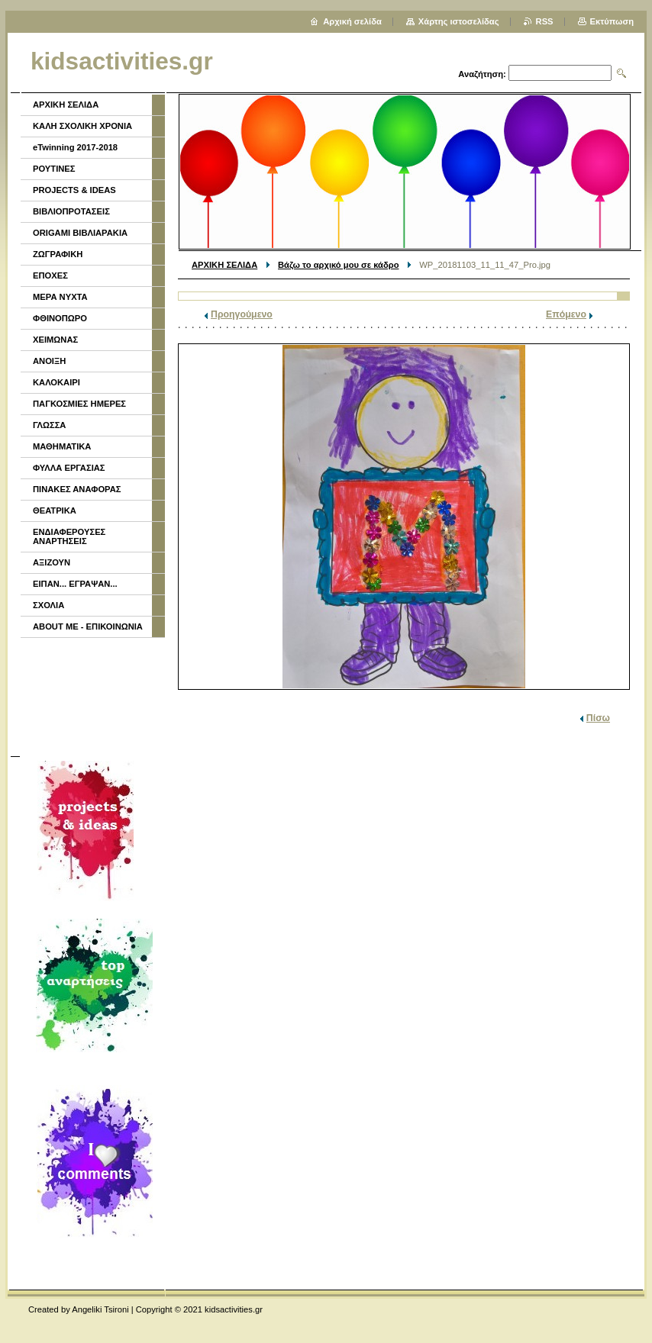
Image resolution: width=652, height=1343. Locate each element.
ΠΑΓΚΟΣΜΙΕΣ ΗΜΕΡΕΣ (79, 403)
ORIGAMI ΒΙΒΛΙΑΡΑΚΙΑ (80, 232)
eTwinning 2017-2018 (75, 147)
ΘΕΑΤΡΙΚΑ (54, 510)
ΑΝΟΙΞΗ (49, 361)
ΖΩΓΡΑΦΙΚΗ (57, 254)
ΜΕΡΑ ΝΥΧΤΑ (60, 296)
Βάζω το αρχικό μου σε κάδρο (338, 264)
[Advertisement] (91, 695)
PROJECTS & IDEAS (74, 190)
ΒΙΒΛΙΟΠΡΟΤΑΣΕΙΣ (71, 211)
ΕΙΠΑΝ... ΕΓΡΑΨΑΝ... (75, 583)
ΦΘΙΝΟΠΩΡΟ (60, 318)
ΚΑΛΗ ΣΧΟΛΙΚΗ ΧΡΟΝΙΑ (82, 125)
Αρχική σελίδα (352, 21)
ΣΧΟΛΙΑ (48, 605)
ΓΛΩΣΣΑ (49, 425)
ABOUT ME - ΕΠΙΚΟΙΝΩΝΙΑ (88, 626)
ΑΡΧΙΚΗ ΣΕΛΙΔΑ (224, 264)
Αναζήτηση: (482, 74)
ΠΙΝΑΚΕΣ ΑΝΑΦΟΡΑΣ (77, 489)
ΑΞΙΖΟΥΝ (51, 562)
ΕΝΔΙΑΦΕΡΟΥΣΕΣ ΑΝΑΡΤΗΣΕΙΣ (69, 536)
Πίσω (598, 718)
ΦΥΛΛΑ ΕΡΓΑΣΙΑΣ (69, 467)
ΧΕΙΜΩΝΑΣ (55, 339)
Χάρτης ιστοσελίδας (458, 21)
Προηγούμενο (242, 314)
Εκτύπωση (612, 21)
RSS (545, 21)
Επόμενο (566, 314)
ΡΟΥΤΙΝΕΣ (54, 168)
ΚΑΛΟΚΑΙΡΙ (56, 382)
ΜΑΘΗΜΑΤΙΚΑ (62, 446)
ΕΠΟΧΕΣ (50, 275)
